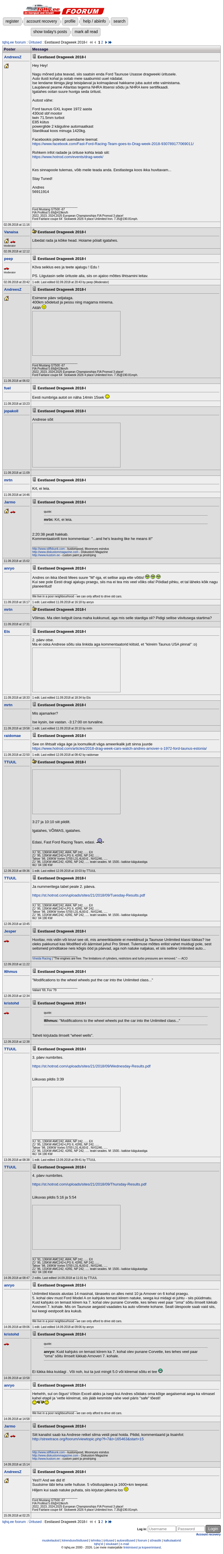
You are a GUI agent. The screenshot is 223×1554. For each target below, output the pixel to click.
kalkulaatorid (172, 1540)
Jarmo (9, 502)
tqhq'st (98, 1544)
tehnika (96, 1540)
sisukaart (112, 1544)
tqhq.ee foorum (14, 42)
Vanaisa (11, 232)
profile (70, 21)
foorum (142, 1540)
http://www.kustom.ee (46, 555)
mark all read (86, 31)
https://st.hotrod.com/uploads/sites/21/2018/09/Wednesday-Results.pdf (91, 1066)
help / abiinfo (94, 21)
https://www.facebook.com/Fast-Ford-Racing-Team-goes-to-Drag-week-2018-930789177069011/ (113, 144)
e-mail (125, 1544)
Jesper (10, 931)
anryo (9, 568)
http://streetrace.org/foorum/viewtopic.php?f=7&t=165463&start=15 (88, 1439)
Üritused (35, 42)
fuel (7, 388)
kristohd (11, 1003)
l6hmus (10, 971)
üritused (108, 1540)
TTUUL (10, 762)
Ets (7, 631)
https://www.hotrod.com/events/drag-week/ (67, 157)
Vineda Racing (41, 958)
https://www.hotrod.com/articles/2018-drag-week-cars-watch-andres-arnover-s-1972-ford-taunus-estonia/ (119, 748)
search (119, 21)
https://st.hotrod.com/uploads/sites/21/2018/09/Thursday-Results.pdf (89, 1184)
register (12, 21)
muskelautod (51, 1540)
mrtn (8, 480)
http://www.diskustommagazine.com (55, 552)
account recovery (41, 21)
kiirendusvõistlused (75, 1540)
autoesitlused (126, 1540)
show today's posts (50, 31)
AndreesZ (12, 57)
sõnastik (155, 1540)
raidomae (12, 735)
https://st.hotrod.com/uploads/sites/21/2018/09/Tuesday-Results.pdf (88, 895)
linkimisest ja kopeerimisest (142, 1547)
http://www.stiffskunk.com (48, 548)
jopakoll (11, 411)
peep (8, 258)
